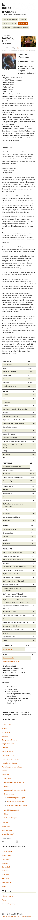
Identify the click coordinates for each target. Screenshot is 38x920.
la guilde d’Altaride (9, 8)
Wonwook (5, 875)
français (26, 50)
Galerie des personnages (16, 798)
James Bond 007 (8, 751)
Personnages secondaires (16, 801)
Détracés (5, 736)
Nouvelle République (9, 904)
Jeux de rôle (23, 23)
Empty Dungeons (8, 744)
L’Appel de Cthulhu (8, 755)
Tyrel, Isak (5, 878)
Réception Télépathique (11, 661)
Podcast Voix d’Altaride (20, 27)
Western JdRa (7, 830)
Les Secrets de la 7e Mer (10, 759)
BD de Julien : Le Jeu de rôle (14, 782)
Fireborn (5, 747)
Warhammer (6, 826)
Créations (23, 19)
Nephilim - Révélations (9, 763)
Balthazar (5, 863)
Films (6, 814)
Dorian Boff (6, 867)
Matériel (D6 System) (11, 810)
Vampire (5, 822)
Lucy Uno (5, 859)
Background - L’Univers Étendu (15, 790)
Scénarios (7, 778)
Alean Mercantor (7, 882)
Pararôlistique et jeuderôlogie (12, 767)
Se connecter (15, 916)
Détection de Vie (8, 658)
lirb (18, 48)
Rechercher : (6, 838)
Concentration (7, 649)
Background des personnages (17, 805)
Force (4, 900)
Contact (24, 916)
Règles (6, 786)
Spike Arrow (6, 871)
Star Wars (5, 775)
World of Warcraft (8, 834)
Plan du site (6, 916)
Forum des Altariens (10, 23)
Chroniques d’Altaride (10, 19)
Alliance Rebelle (7, 896)
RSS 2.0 (31, 916)
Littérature (6, 27)
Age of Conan (6, 724)
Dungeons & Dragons (9, 740)
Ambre (4, 728)
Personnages (9, 794)
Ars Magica (6, 732)
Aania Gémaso (7, 851)
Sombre (4, 771)
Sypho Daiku (6, 855)
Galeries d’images (10, 818)
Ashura (4, 886)
